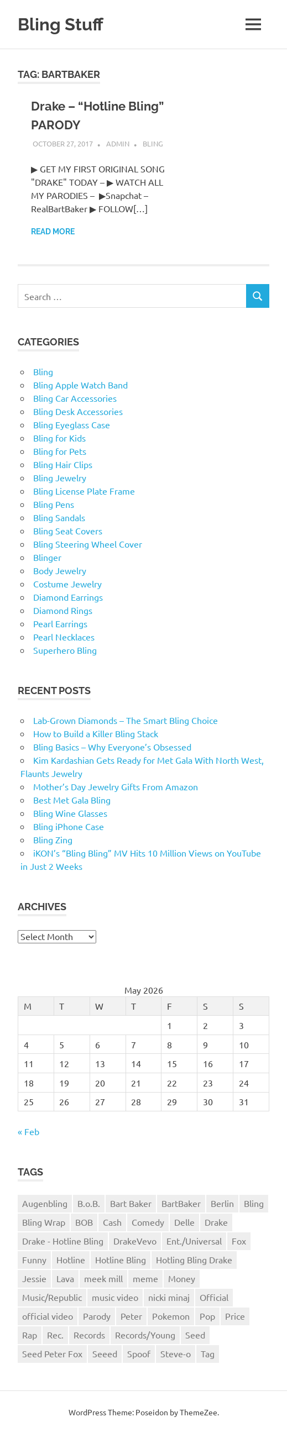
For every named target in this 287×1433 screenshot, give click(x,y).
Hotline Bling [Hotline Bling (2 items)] (120, 1258)
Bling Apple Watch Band (80, 384)
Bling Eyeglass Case (71, 423)
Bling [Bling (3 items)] (254, 1202)
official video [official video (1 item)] (47, 1315)
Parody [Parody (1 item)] (97, 1315)
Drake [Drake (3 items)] (216, 1221)
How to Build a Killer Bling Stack (95, 732)
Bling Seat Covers (67, 530)
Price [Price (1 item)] (235, 1315)
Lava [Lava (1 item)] (65, 1277)
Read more (53, 231)
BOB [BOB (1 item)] (84, 1221)
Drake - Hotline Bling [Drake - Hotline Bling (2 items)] (62, 1240)
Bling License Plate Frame (84, 490)
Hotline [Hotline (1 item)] (70, 1258)
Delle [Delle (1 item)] (184, 1221)
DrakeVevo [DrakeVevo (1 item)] (134, 1240)
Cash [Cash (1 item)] (112, 1221)
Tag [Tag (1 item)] (208, 1352)
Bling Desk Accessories (78, 410)
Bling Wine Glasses (70, 812)
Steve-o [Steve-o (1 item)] (175, 1352)
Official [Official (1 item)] (214, 1296)
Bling (153, 143)
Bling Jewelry (59, 476)
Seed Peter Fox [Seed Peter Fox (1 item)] (52, 1352)
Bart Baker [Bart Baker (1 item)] (131, 1202)
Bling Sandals (59, 516)
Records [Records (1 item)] (89, 1334)
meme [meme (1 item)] (145, 1277)
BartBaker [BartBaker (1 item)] (181, 1202)
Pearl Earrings (60, 622)
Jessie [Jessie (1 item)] (34, 1277)
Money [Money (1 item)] (181, 1277)
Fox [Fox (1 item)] (239, 1240)
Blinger (47, 556)
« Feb (28, 1130)
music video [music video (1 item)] (115, 1296)
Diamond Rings (62, 609)
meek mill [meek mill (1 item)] (103, 1277)
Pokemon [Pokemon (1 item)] (171, 1315)
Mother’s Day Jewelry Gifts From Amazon (115, 785)
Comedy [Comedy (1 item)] (148, 1221)
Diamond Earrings (68, 596)
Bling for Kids (59, 437)
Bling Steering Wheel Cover (87, 543)
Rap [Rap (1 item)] (29, 1334)
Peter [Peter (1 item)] (131, 1315)
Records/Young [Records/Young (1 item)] (145, 1334)
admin (117, 143)
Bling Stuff (62, 24)
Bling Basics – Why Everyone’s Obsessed (112, 746)
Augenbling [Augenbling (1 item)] (44, 1202)
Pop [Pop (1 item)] (207, 1315)
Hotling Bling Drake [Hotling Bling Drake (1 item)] (194, 1258)
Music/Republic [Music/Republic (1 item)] (52, 1296)
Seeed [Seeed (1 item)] (104, 1352)
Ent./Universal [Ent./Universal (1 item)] (194, 1240)
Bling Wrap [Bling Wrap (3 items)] (43, 1221)
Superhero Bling (65, 649)
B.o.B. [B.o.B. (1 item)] (88, 1202)
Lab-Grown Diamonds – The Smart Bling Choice (125, 719)
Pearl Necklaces (64, 636)
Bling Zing (52, 838)
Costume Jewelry (67, 583)
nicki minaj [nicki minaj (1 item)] (169, 1296)
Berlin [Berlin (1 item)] (222, 1202)
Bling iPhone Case (68, 825)
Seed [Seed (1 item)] (195, 1334)
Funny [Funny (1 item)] (34, 1258)
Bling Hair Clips (62, 463)
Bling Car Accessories (75, 397)
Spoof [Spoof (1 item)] (138, 1352)
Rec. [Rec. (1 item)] (55, 1334)
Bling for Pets (59, 450)
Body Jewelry (59, 569)
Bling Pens (53, 503)
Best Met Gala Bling (72, 799)
